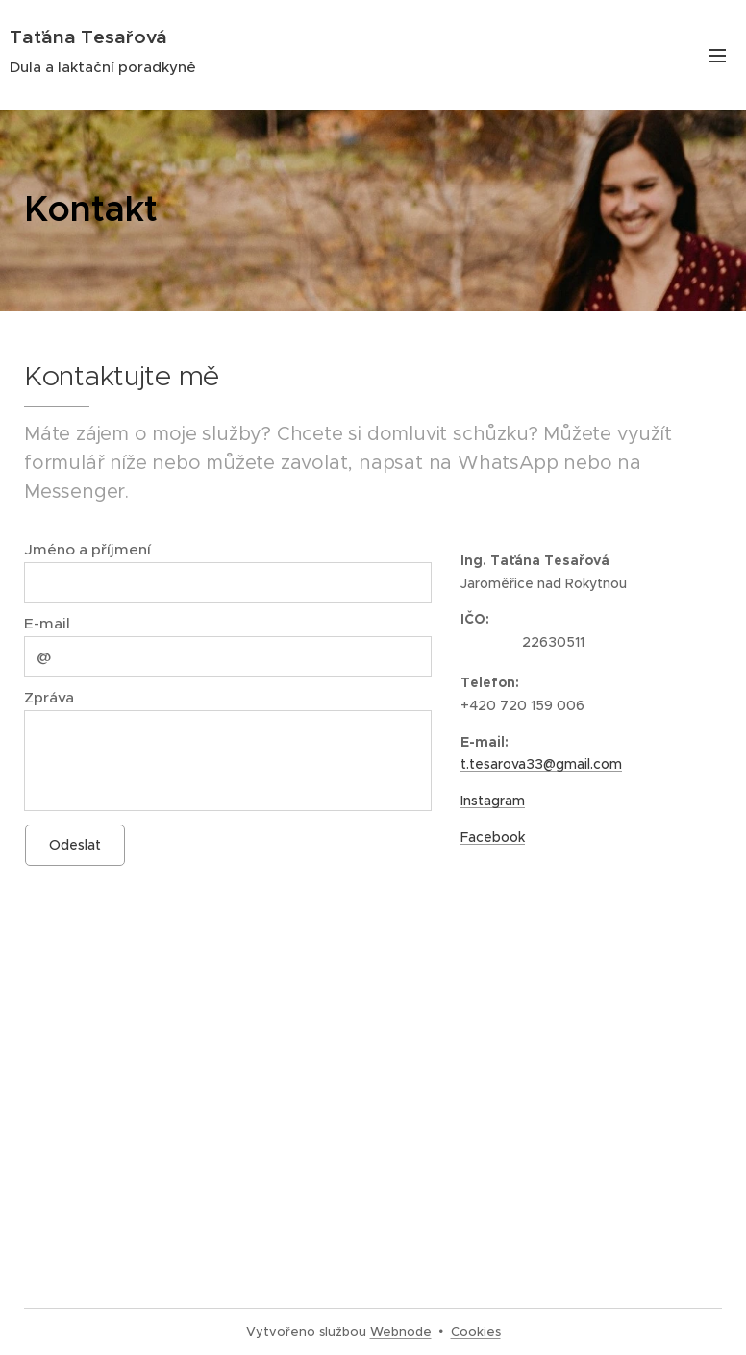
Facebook (492, 837)
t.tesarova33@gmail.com (541, 764)
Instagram (492, 800)
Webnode (401, 1331)
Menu (717, 56)
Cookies (476, 1331)
